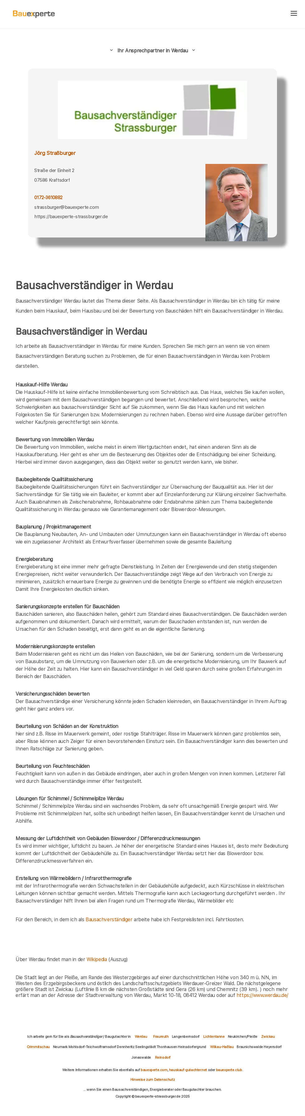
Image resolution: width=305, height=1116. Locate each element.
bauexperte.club (229, 1070)
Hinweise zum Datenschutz (152, 1079)
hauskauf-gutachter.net (188, 1070)
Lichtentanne (213, 1036)
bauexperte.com (154, 1070)
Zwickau (267, 1036)
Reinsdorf (163, 1057)
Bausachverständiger (109, 919)
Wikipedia (97, 959)
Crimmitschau (38, 1047)
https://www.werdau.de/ (262, 995)
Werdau (141, 1036)
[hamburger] (294, 14)
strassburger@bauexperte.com (66, 207)
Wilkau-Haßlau (222, 1047)
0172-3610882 (48, 197)
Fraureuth (160, 1036)
